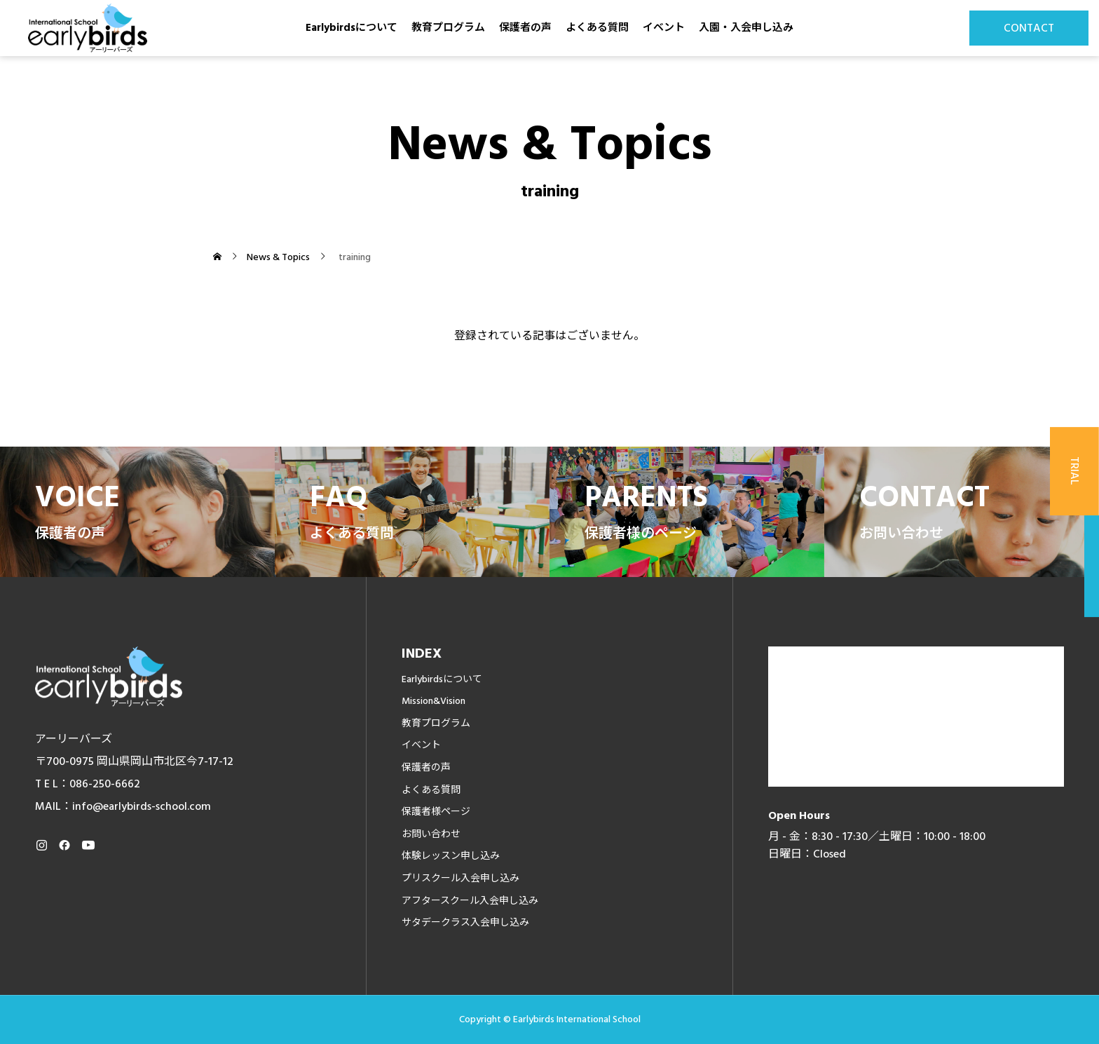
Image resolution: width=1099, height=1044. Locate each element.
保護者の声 (525, 27)
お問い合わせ (431, 834)
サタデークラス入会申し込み (465, 923)
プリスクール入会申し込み (460, 879)
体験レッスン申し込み (451, 856)
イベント (664, 27)
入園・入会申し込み (746, 27)
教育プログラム (448, 27)
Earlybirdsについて (351, 27)
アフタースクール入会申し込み (470, 901)
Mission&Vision (433, 701)
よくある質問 (597, 27)
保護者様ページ (436, 812)
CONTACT (1029, 28)
